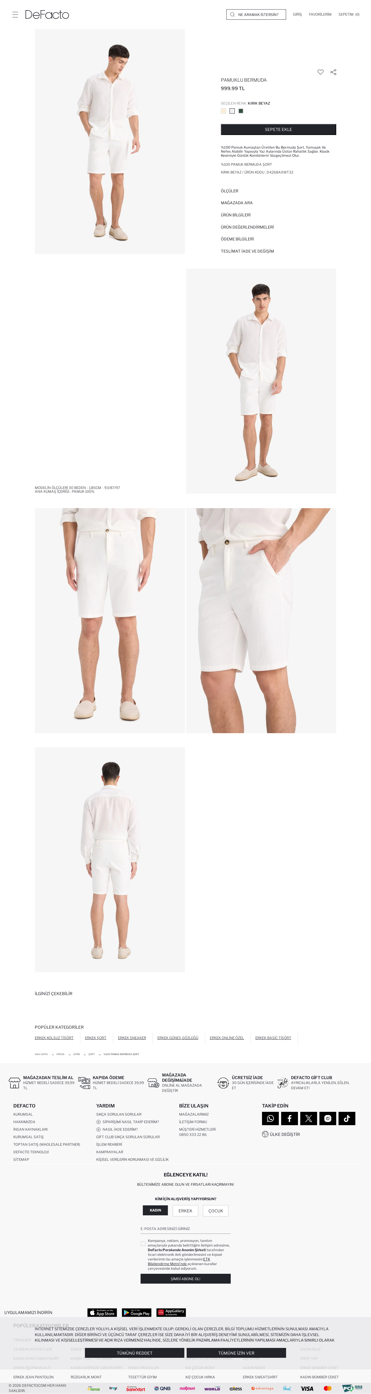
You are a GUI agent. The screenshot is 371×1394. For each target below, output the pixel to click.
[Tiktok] (347, 1118)
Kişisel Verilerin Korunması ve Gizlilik (132, 1159)
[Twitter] (308, 1118)
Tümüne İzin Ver (236, 1353)
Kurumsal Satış (28, 1137)
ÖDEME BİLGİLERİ (237, 239)
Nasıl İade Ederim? (117, 1129)
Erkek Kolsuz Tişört (54, 1038)
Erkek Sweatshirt (260, 1377)
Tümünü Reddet (134, 1353)
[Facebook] (289, 1118)
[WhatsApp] (270, 1118)
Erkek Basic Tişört (273, 1038)
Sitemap (21, 1159)
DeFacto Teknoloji (31, 1152)
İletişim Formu (193, 1122)
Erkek (185, 1210)
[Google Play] (137, 1312)
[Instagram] (327, 1118)
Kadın (155, 1210)
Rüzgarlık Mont (86, 1377)
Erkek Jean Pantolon (33, 1377)
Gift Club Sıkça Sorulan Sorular (128, 1137)
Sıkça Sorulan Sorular (118, 1114)
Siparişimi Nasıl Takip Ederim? (127, 1122)
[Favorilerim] (320, 14)
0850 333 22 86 (193, 1134)
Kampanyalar (109, 1152)
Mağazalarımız (194, 1114)
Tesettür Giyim (142, 1377)
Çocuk (215, 1210)
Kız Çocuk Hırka (200, 1377)
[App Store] (102, 1312)
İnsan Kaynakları (30, 1129)
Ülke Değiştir (285, 1134)
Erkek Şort (95, 1038)
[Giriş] (297, 14)
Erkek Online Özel (227, 1038)
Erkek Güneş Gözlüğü (177, 1038)
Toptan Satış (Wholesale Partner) (46, 1144)
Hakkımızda (24, 1122)
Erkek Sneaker (132, 1038)
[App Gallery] (171, 1312)
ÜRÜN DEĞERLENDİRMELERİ (247, 227)
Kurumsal (23, 1114)
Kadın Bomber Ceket (319, 1377)
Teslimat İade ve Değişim (247, 251)
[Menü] (15, 14)
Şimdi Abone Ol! (185, 1279)
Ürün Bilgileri (236, 215)
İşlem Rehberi (109, 1144)
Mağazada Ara (237, 202)
